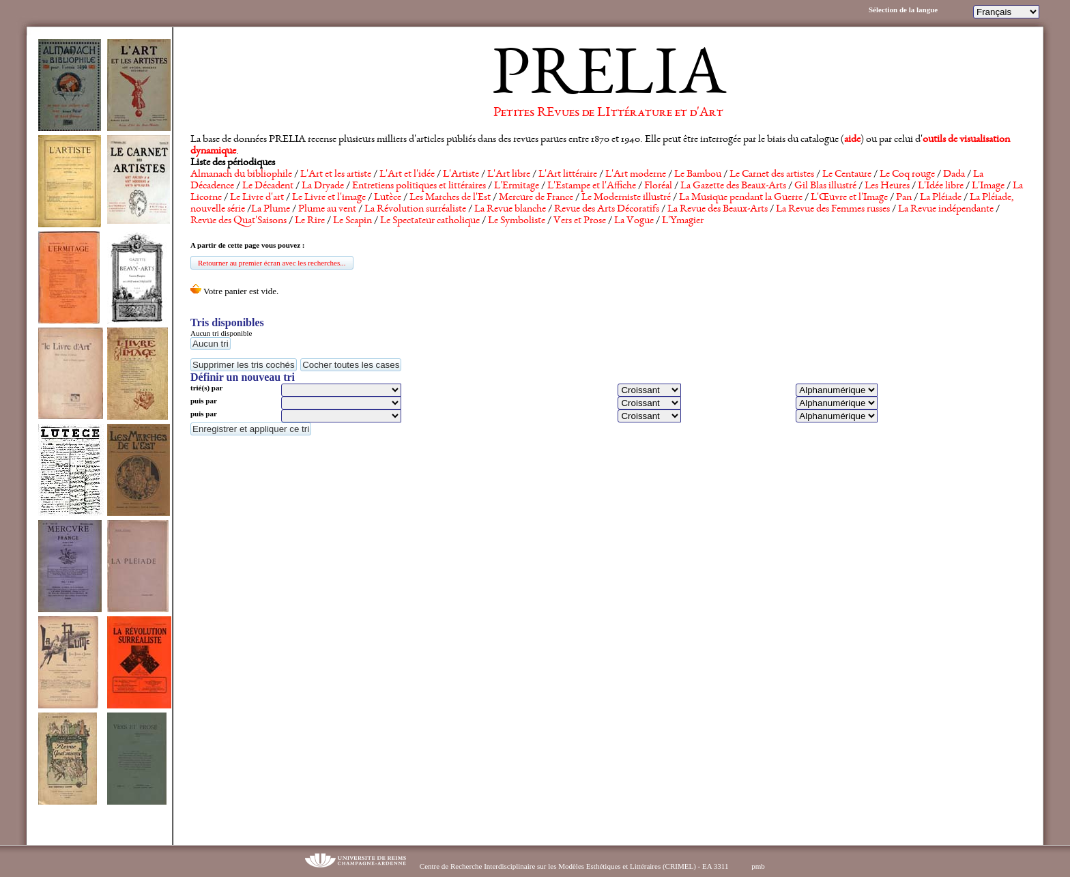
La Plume (270, 209)
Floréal (658, 186)
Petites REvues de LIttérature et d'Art (608, 113)
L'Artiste (461, 174)
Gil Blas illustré (825, 186)
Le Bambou (697, 174)
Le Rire (310, 221)
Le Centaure (846, 174)
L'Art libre (508, 174)
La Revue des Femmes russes (833, 209)
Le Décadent (267, 186)
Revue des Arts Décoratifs (606, 209)
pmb (758, 866)
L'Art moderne (635, 174)
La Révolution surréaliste (415, 209)
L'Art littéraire (567, 174)
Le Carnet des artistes (771, 174)
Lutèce (387, 197)
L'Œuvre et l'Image (849, 197)
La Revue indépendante (946, 209)
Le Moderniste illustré (626, 197)
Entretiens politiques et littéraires (419, 186)
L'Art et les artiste (335, 174)
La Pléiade (940, 197)
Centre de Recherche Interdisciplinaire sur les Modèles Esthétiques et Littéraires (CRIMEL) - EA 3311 (574, 866)
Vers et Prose (579, 221)
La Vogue (634, 221)
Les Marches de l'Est (450, 197)
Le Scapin (352, 221)
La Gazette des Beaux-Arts (733, 186)
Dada (954, 174)
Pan (904, 197)
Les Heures (887, 186)
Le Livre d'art (257, 197)
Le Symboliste (516, 221)
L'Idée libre (941, 186)
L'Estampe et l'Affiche (591, 186)
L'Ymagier (683, 221)
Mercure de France (536, 197)
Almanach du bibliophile (241, 174)
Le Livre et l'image (329, 197)
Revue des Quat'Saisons (238, 221)
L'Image (988, 186)
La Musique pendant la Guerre (741, 197)
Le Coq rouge (907, 174)
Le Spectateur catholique (430, 221)
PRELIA (608, 78)
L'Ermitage (516, 186)
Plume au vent (327, 209)
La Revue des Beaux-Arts (717, 209)
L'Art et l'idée (407, 174)
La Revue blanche (510, 209)
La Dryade (323, 186)
